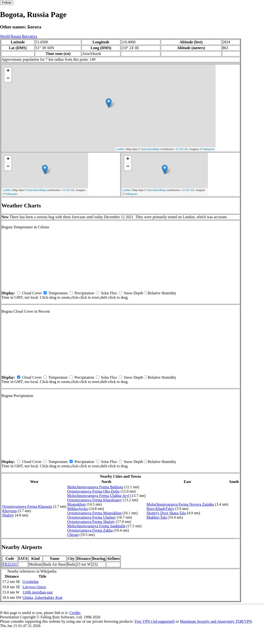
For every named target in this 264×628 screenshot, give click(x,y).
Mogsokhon (76, 504)
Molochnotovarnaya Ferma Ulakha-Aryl (98, 496)
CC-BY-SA (181, 149)
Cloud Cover (32, 293)
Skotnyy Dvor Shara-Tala (166, 513)
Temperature (58, 293)
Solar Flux (109, 293)
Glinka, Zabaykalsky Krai (42, 597)
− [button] (8, 78)
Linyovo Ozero (34, 587)
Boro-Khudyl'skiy (160, 509)
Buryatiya (29, 36)
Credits (74, 613)
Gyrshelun (30, 582)
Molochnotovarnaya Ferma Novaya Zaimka (180, 504)
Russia (16, 36)
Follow (6, 2)
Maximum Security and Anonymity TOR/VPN (216, 621)
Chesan (72, 535)
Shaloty (8, 515)
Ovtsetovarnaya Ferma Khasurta (27, 506)
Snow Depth (133, 293)
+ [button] (8, 71)
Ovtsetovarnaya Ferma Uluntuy (91, 517)
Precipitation (84, 293)
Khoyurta (9, 511)
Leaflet (120, 149)
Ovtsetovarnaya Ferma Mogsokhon (94, 513)
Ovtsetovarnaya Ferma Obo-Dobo (93, 491)
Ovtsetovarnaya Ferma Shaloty (91, 522)
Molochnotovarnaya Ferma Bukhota (95, 487)
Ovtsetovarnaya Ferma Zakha (90, 530)
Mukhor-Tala (157, 517)
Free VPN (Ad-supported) (155, 621)
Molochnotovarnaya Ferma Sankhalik (96, 526)
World (5, 36)
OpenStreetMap (150, 149)
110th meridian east (37, 592)
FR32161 (10, 564)
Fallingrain (208, 149)
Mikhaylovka (77, 509)
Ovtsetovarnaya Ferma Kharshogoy (94, 500)
